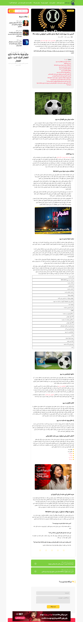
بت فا (70, 459)
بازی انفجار (67, 3)
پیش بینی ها (37, 3)
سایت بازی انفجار (60, 3)
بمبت (71, 455)
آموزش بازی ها (44, 3)
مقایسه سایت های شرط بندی (25, 3)
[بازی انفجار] (73, 2)
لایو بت (70, 453)
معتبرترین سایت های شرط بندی (48, 41)
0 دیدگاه (60, 37)
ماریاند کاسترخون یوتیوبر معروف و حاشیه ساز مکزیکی (15, 24)
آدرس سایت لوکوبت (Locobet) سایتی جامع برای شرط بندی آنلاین (57, 572)
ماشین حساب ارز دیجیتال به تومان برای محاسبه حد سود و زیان (15, 44)
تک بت (70, 457)
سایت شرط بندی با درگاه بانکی (64, 157)
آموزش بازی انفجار (49, 395)
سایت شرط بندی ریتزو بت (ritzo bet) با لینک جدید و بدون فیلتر (15, 34)
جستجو (11, 11)
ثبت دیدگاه (53, 607)
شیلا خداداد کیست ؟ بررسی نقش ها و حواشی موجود (60, 564)
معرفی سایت (52, 3)
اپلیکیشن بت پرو (62, 386)
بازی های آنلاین (13, 3)
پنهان (66, 59)
